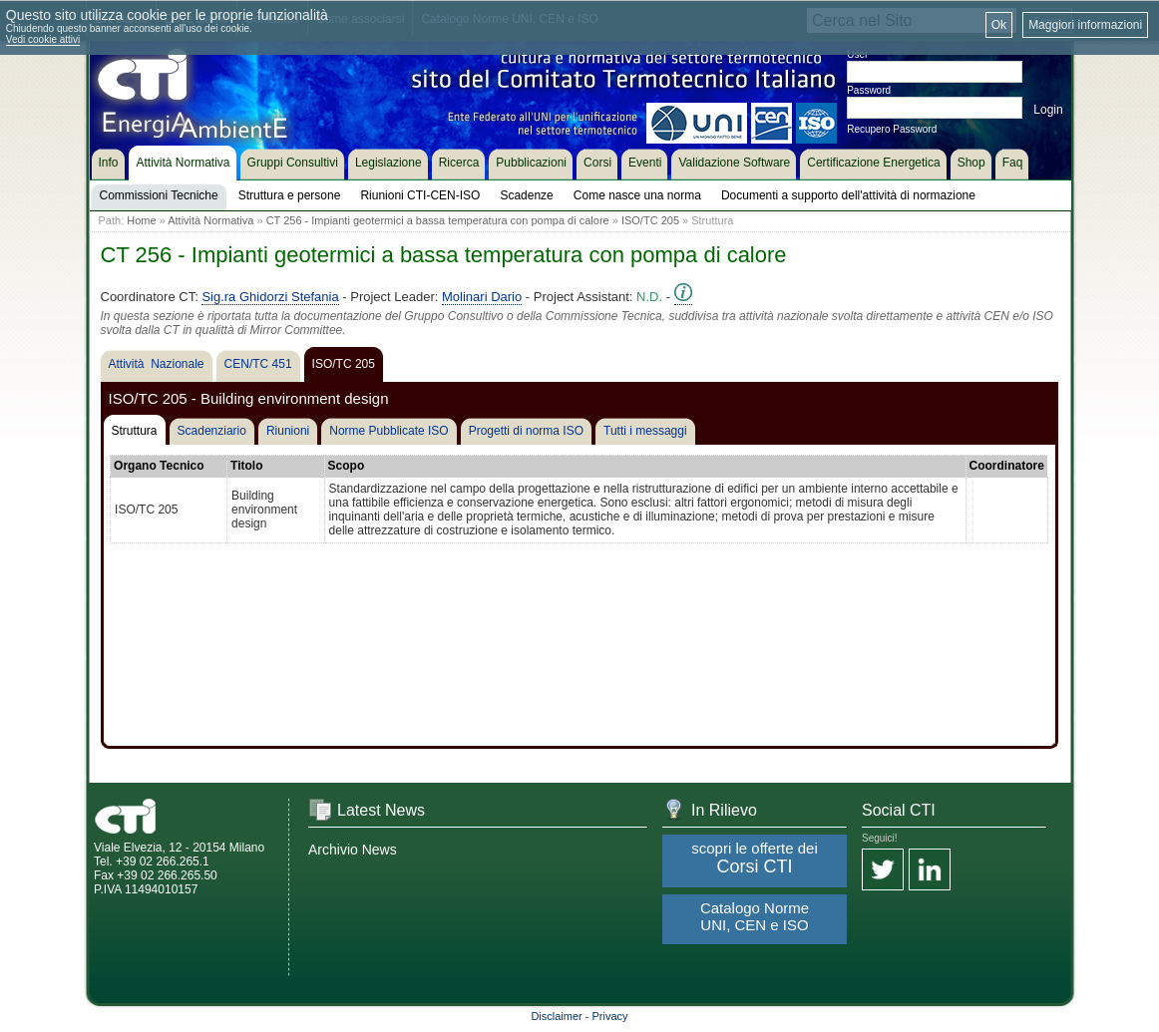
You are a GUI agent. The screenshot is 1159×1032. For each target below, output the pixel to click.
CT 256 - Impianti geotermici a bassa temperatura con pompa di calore (437, 220)
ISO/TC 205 (650, 220)
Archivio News (352, 850)
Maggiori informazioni (1085, 25)
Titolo (246, 466)
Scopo (346, 466)
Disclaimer (556, 1016)
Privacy (610, 1016)
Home (141, 220)
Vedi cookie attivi (43, 39)
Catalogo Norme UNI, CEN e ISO (754, 916)
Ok (998, 25)
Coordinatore (1006, 466)
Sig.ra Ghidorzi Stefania (269, 296)
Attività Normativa (210, 220)
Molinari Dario (482, 296)
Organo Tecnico (158, 466)
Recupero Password (892, 129)
